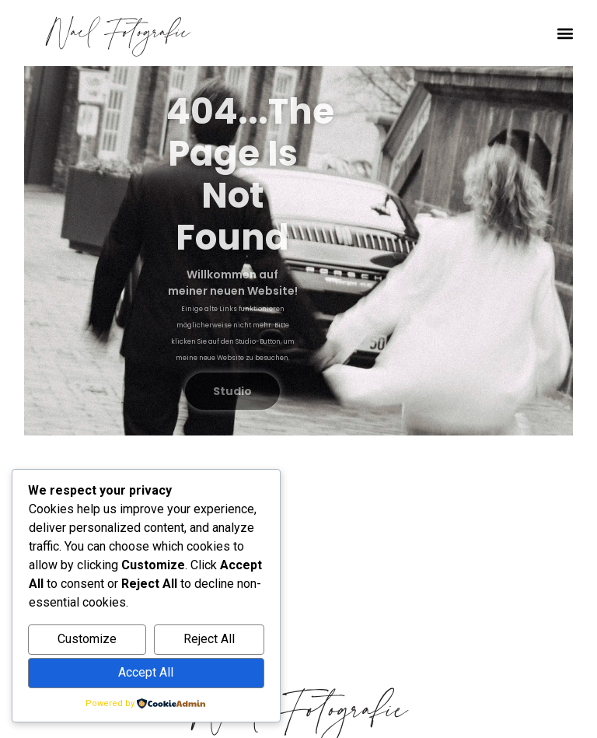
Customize (87, 638)
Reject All (209, 638)
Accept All (145, 672)
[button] (565, 33)
